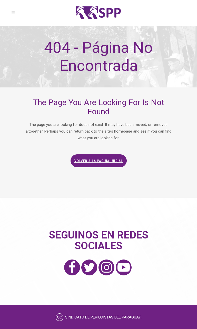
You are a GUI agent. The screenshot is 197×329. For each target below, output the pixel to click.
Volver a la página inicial (98, 161)
